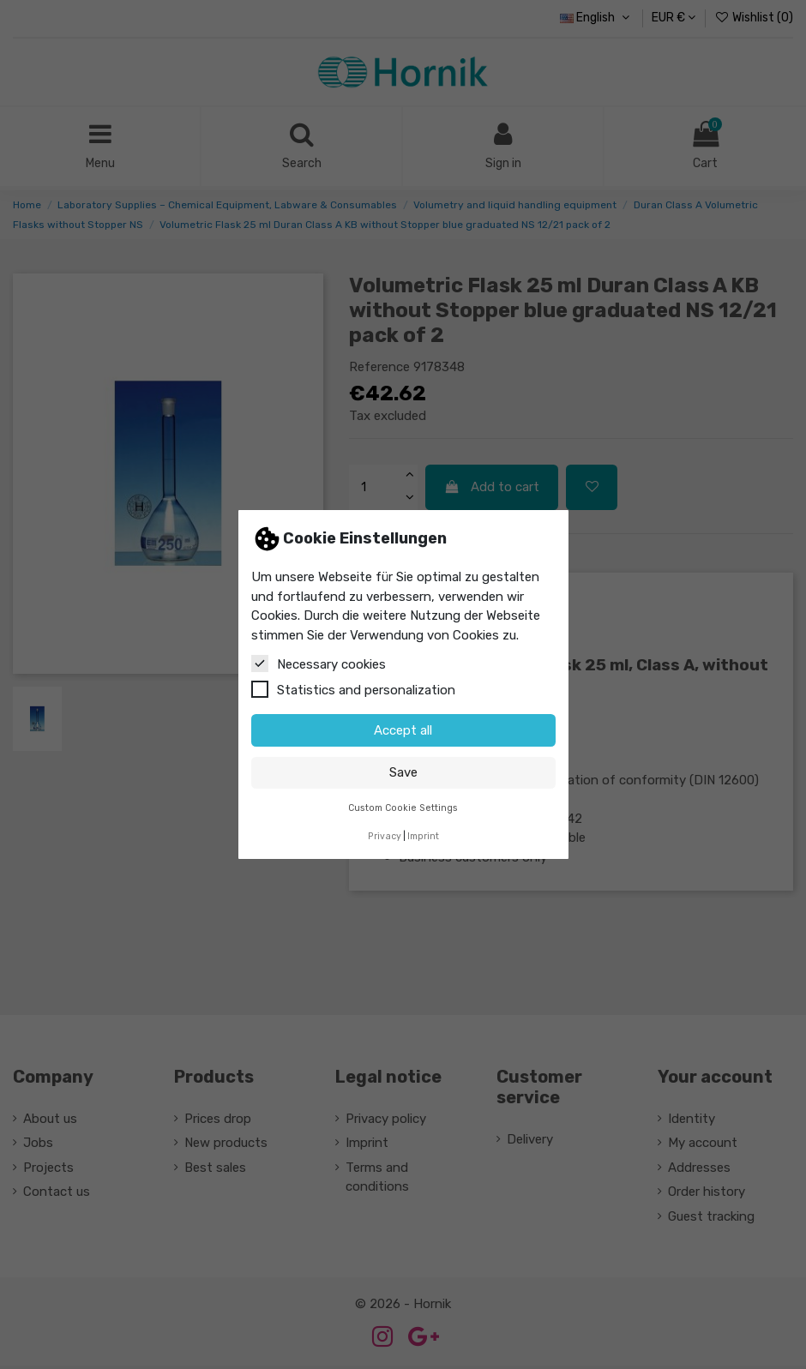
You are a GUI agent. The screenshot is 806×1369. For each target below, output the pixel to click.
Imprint (423, 836)
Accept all (403, 730)
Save (403, 772)
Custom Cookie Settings (403, 808)
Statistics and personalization (353, 689)
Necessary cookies (318, 663)
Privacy (384, 836)
